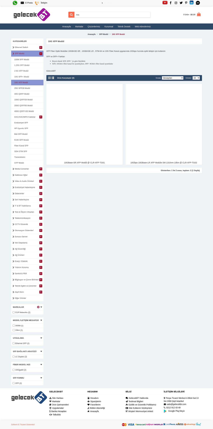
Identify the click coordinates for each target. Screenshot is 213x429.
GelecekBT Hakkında (137, 398)
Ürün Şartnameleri (59, 404)
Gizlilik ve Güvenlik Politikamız (141, 404)
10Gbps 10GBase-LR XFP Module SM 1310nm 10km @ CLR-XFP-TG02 (164, 162)
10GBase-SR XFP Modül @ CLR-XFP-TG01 (84, 162)
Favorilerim (94, 404)
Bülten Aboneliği (96, 408)
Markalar (54, 401)
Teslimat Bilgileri (134, 401)
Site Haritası (56, 398)
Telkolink (55, 414)
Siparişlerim (94, 401)
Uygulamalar (56, 408)
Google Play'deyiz (174, 411)
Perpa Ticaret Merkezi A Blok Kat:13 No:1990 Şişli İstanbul (181, 399)
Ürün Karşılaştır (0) (65, 78)
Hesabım (93, 398)
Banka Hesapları (58, 411)
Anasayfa (93, 411)
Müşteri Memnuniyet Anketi (139, 411)
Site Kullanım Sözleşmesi (139, 408)
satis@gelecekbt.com (175, 404)
